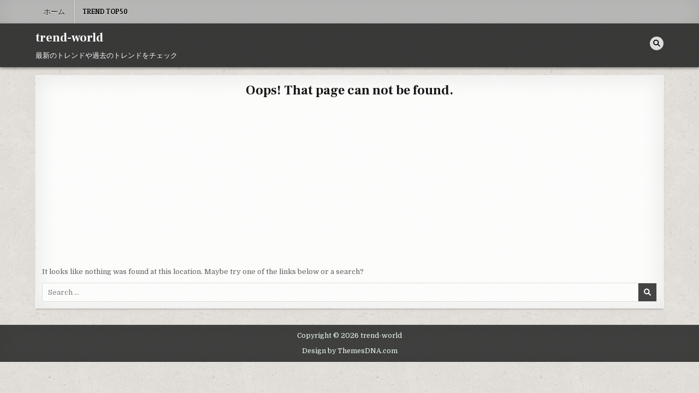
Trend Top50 (105, 11)
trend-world (69, 37)
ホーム (54, 11)
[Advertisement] (349, 184)
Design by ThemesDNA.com (350, 351)
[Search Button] (657, 43)
